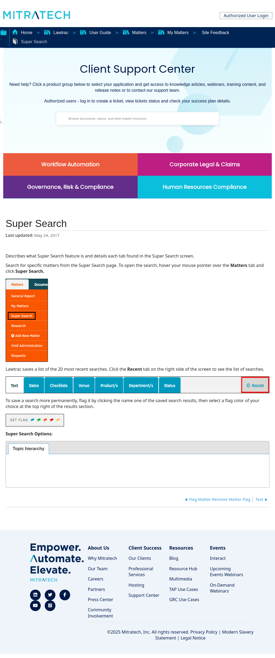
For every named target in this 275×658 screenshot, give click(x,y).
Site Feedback (215, 32)
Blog (173, 558)
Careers (95, 579)
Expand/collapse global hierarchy (3, 32)
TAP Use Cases (183, 589)
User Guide (96, 32)
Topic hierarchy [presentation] (28, 448)
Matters (135, 32)
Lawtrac (57, 32)
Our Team (98, 569)
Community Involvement (100, 613)
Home (23, 32)
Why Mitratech (102, 558)
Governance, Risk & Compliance (70, 187)
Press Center (100, 599)
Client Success (145, 548)
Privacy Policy (203, 632)
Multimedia (180, 579)
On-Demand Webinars (222, 588)
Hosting (136, 585)
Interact (218, 558)
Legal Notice (193, 638)
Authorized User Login (246, 16)
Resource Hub (183, 569)
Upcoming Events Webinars (226, 572)
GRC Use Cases (184, 599)
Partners (96, 589)
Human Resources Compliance (205, 187)
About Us (98, 548)
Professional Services (141, 572)
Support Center (144, 595)
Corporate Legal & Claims (204, 164)
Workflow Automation (70, 164)
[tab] (28, 448)
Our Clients (140, 558)
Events (217, 548)
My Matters (174, 32)
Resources (181, 548)
